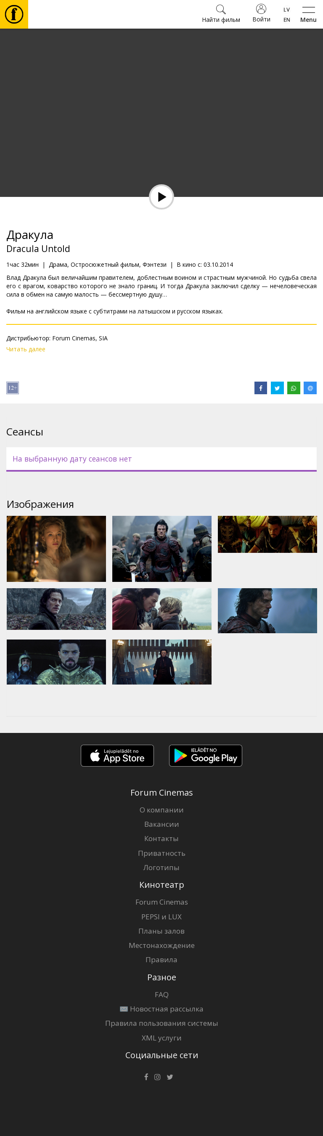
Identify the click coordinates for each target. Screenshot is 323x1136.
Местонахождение (162, 945)
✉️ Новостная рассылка (161, 1009)
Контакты (161, 838)
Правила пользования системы (161, 1023)
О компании (162, 810)
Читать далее (25, 349)
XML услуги (162, 1038)
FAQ (162, 994)
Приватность (161, 853)
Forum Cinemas (161, 902)
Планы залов (161, 931)
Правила (161, 959)
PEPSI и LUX (161, 916)
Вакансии (161, 824)
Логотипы (161, 867)
